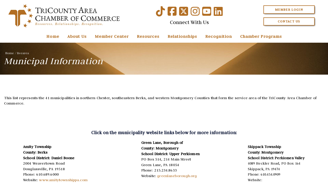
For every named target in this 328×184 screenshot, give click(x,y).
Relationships (182, 36)
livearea (23, 53)
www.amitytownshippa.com (63, 180)
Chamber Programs (261, 36)
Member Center (112, 36)
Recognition (218, 36)
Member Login (289, 10)
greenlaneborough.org (177, 176)
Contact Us (289, 21)
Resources (148, 36)
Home (52, 36)
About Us (77, 36)
